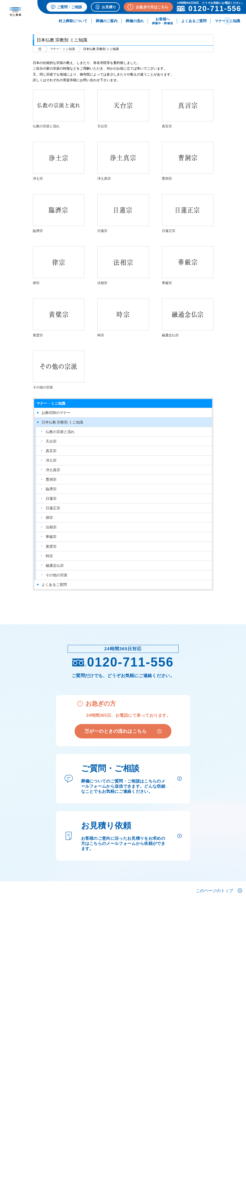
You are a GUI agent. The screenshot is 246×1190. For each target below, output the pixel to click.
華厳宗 (51, 537)
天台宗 (51, 441)
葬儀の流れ (135, 21)
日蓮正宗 (53, 508)
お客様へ (162, 21)
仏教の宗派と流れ (60, 432)
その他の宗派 (56, 575)
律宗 (49, 517)
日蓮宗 (51, 498)
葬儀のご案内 (106, 21)
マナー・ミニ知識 (62, 49)
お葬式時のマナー (56, 413)
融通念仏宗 (55, 565)
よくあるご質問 (194, 21)
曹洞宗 (51, 479)
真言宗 (51, 451)
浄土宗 (51, 460)
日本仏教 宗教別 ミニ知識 (62, 422)
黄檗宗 (51, 546)
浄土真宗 (53, 470)
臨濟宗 (51, 489)
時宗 (49, 556)
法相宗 (51, 527)
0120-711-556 (122, 662)
